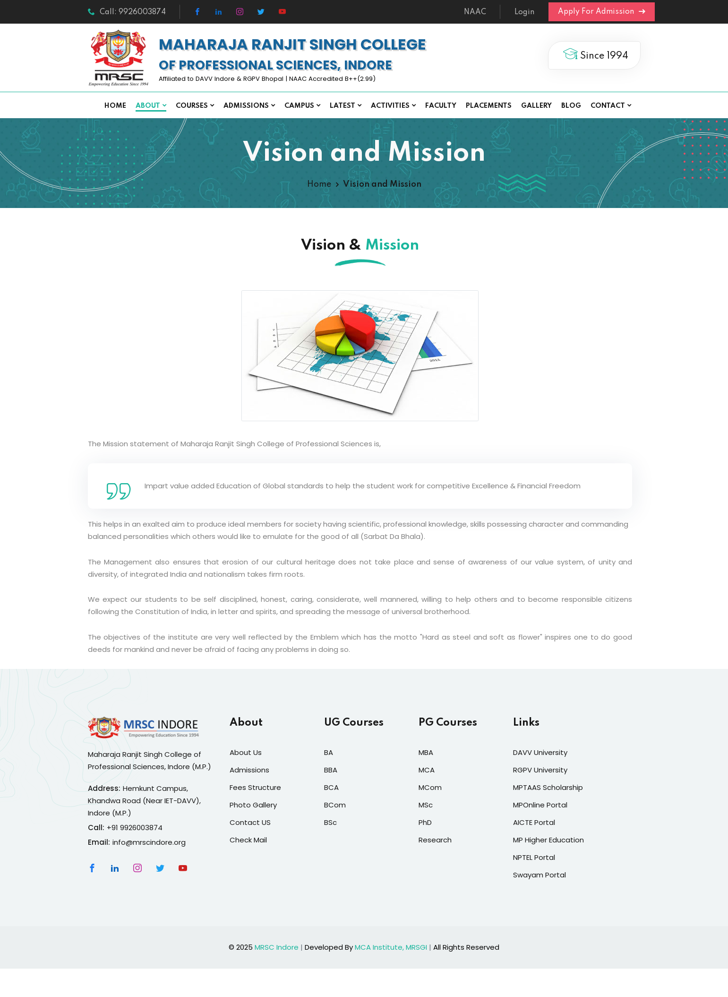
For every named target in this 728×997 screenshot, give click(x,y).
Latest (342, 106)
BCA (331, 787)
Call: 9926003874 (127, 12)
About (148, 106)
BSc (330, 822)
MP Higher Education (548, 840)
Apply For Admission (601, 12)
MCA (427, 770)
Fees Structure (255, 787)
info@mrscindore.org (149, 842)
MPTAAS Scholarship (548, 787)
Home (115, 106)
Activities (390, 106)
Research (435, 840)
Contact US (250, 822)
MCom (430, 787)
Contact (608, 106)
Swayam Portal (539, 875)
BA (328, 752)
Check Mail (248, 840)
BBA (330, 770)
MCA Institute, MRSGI (391, 947)
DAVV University (540, 752)
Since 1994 (594, 54)
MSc (426, 805)
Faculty (440, 106)
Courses (192, 106)
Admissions (246, 106)
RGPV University (540, 770)
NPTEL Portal (534, 857)
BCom (335, 805)
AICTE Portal (534, 822)
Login (524, 12)
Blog (571, 106)
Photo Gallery (253, 805)
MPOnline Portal (540, 805)
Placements (489, 106)
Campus (299, 106)
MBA (426, 752)
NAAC (475, 12)
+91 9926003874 (135, 827)
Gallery (536, 106)
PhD (425, 822)
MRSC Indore (277, 947)
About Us (246, 752)
